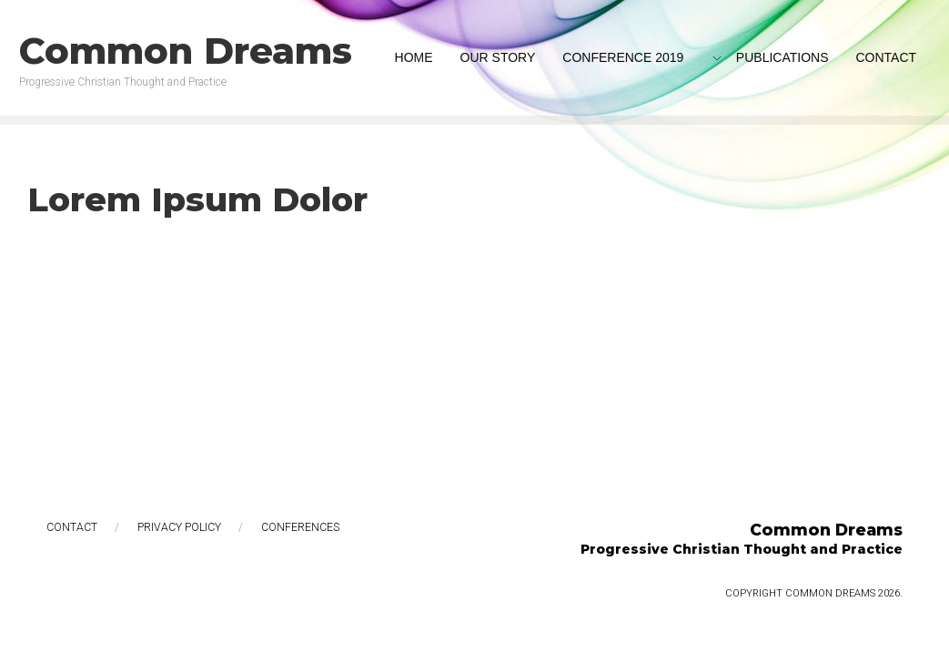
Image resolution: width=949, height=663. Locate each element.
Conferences (300, 527)
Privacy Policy (179, 527)
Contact (71, 527)
